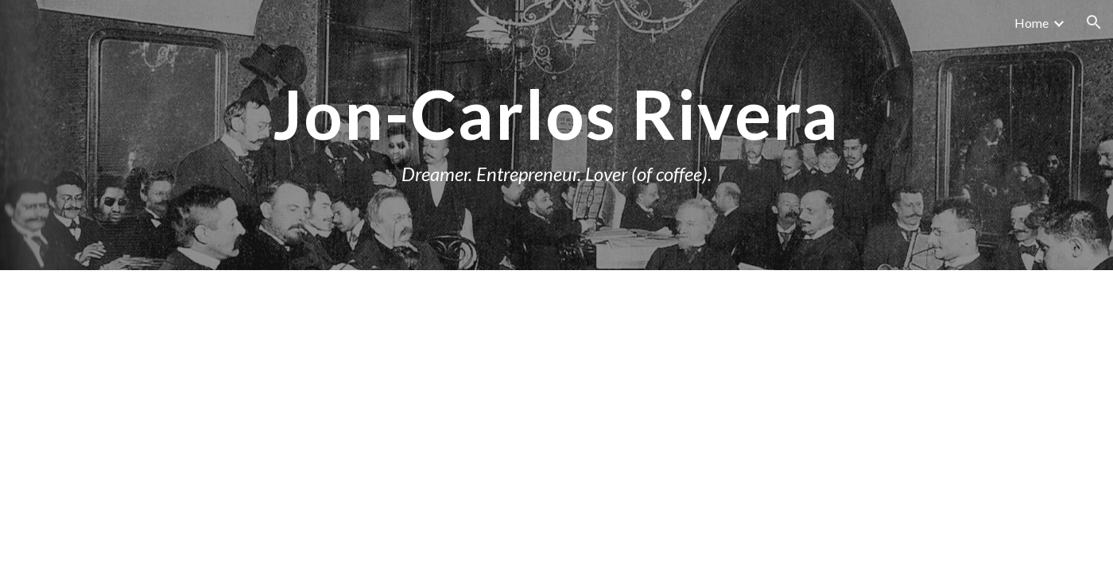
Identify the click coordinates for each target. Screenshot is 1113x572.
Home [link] (1031, 22)
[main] (556, 134)
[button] (1094, 22)
